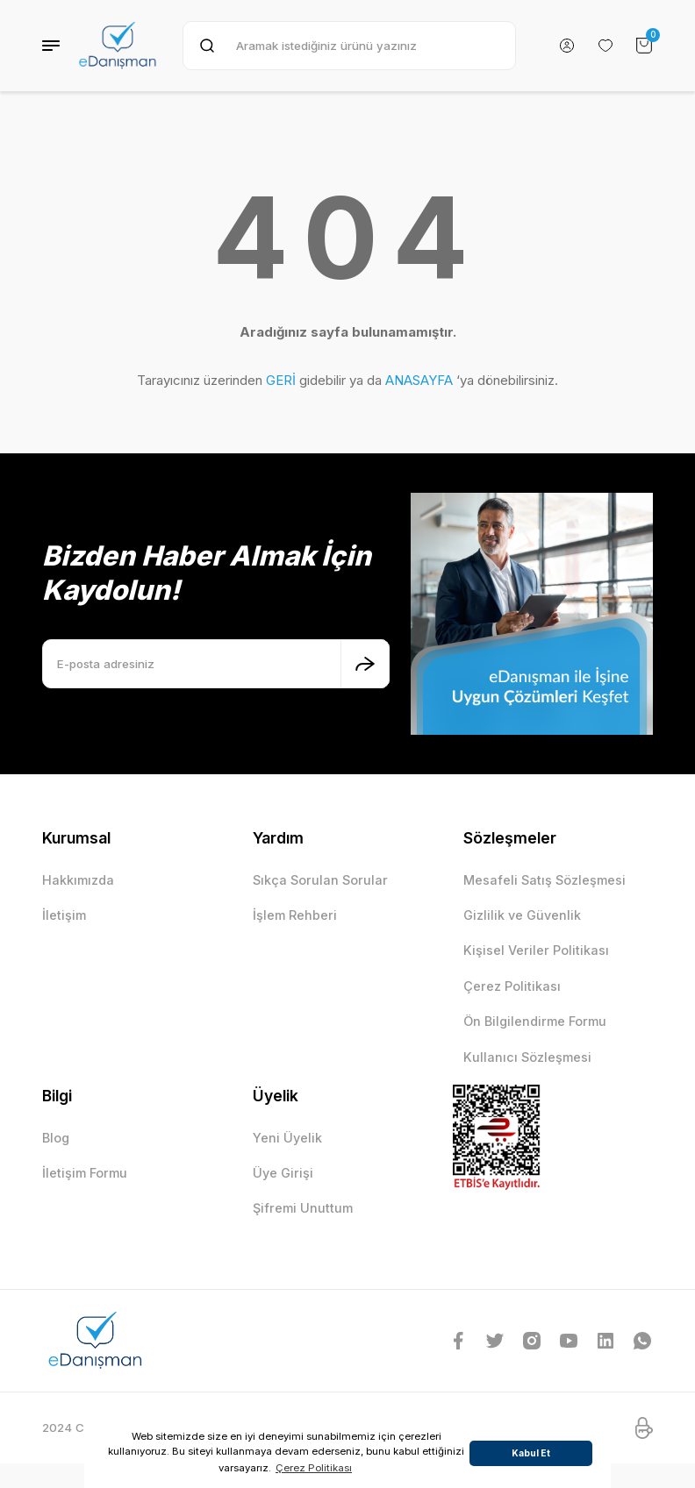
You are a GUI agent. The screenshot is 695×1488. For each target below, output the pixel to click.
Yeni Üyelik (287, 1137)
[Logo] (117, 45)
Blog (55, 1137)
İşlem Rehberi (295, 915)
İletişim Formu (84, 1172)
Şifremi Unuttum (303, 1207)
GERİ (281, 380)
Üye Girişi (283, 1172)
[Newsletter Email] (216, 663)
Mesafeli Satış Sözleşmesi (544, 879)
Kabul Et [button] (531, 1453)
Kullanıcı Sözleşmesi (527, 1057)
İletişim (64, 915)
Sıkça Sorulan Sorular (320, 879)
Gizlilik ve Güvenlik (522, 915)
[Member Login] (567, 45)
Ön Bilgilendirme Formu (534, 1021)
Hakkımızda (78, 879)
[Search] (349, 45)
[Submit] (365, 663)
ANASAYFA (419, 380)
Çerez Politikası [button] (314, 1468)
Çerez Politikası (512, 986)
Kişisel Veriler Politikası (536, 950)
